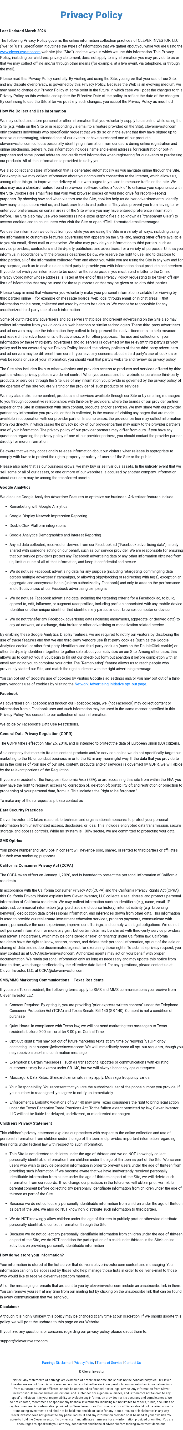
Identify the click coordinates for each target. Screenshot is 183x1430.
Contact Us (132, 1363)
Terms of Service (109, 1363)
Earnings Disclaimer (57, 1363)
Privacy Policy (84, 1363)
